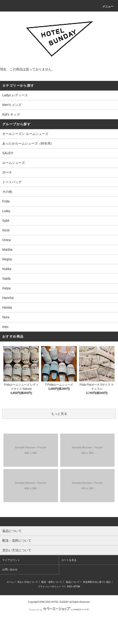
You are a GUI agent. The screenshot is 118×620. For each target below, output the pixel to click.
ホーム (10, 582)
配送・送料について (51, 582)
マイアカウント (11, 560)
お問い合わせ (9, 569)
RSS (69, 586)
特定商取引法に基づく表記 (97, 582)
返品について (73, 582)
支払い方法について (27, 582)
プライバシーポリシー (49, 586)
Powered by (59, 609)
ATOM (77, 586)
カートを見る (69, 560)
